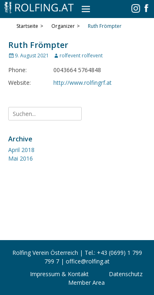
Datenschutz (126, 274)
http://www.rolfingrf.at (82, 82)
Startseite (29, 26)
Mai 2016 (20, 158)
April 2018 (21, 150)
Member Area (86, 282)
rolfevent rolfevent (81, 55)
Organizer (65, 26)
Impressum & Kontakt (59, 274)
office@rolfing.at (88, 261)
